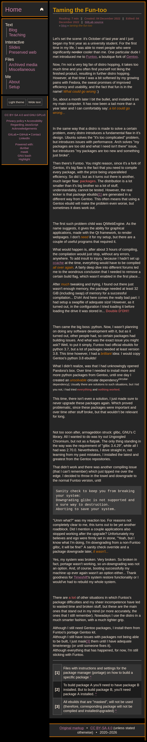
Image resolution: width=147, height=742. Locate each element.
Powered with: (24, 144)
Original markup (72, 728)
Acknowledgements (24, 128)
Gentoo (132, 56)
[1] (100, 194)
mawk (24, 151)
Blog (13, 30)
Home (13, 9)
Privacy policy (15, 120)
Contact (36, 134)
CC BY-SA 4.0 (101, 728)
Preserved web (22, 52)
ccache (58, 262)
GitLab (12, 134)
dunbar (24, 147)
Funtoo (91, 56)
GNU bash (24, 155)
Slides (14, 47)
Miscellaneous (22, 69)
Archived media (23, 64)
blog (63, 25)
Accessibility (34, 120)
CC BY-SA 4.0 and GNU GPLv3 (25, 114)
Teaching (17, 35)
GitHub (23, 134)
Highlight (24, 159)
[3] (88, 641)
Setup (14, 87)
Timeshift (80, 577)
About (14, 82)
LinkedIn (24, 138)
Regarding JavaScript (24, 124)
